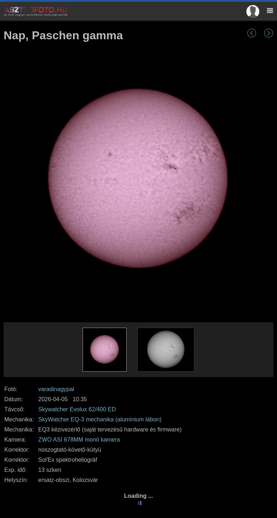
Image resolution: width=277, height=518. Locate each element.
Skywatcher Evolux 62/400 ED (77, 409)
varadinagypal (56, 389)
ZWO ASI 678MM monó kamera (79, 440)
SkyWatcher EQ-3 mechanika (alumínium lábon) (100, 419)
